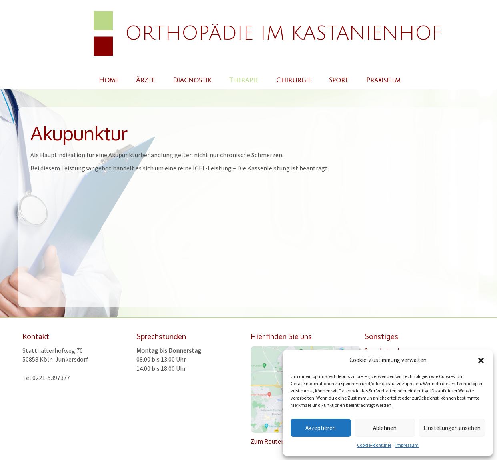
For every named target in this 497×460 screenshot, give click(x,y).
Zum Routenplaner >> (281, 441)
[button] (481, 360)
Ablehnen (385, 428)
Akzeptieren (320, 428)
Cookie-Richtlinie (374, 445)
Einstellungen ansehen (452, 428)
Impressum (407, 445)
